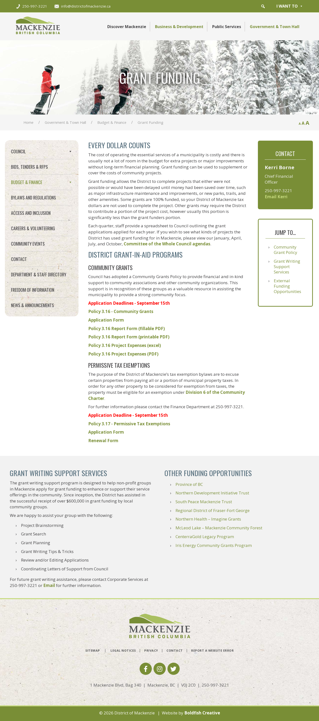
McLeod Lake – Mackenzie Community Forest (219, 528)
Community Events (28, 279)
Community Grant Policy (285, 249)
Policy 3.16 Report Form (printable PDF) (128, 337)
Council (41, 151)
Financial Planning (29, 194)
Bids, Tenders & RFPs (29, 167)
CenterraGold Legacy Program (205, 536)
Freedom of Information (32, 325)
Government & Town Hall (274, 26)
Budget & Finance (111, 122)
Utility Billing (24, 220)
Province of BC (189, 484)
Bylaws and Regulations (33, 233)
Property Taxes (27, 211)
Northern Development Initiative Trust (212, 493)
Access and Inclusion (31, 248)
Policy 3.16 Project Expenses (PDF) (123, 354)
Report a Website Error (212, 650)
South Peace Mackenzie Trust (204, 501)
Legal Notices (123, 650)
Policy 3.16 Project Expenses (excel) (124, 345)
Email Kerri (276, 196)
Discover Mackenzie (126, 26)
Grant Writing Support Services (287, 266)
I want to (289, 6)
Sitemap (92, 650)
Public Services (226, 26)
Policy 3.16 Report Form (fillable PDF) (126, 328)
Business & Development (179, 26)
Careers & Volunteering (33, 263)
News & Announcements (32, 340)
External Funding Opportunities (287, 286)
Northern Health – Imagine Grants (208, 519)
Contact (19, 294)
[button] (263, 6)
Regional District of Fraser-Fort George (213, 510)
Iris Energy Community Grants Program (214, 545)
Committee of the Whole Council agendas (167, 244)
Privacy (151, 650)
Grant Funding (26, 203)
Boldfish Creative (202, 713)
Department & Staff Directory (38, 309)
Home (28, 122)
